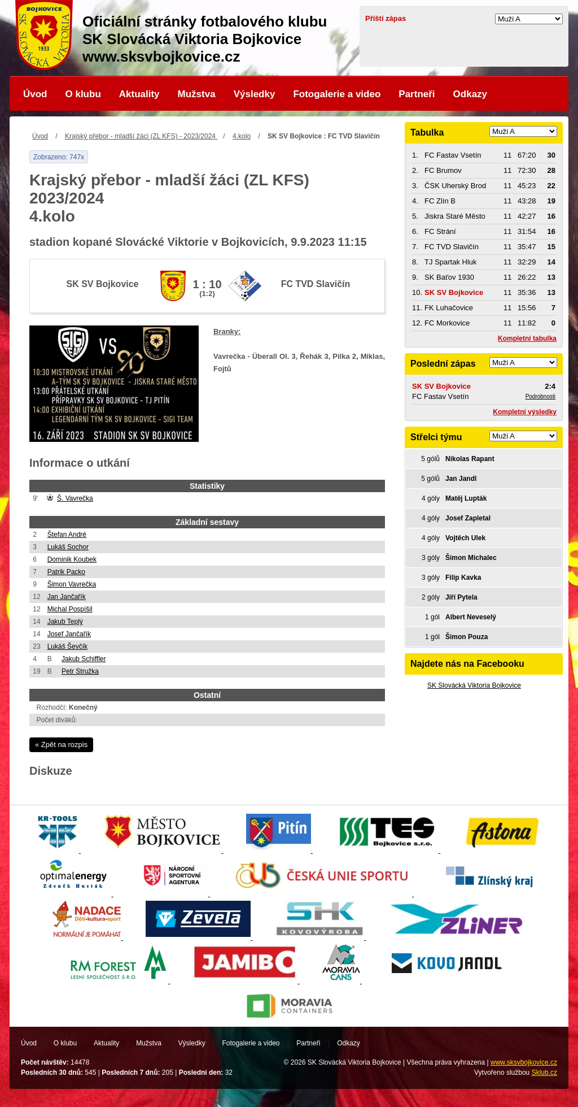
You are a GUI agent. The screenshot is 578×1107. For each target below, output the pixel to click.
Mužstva (197, 94)
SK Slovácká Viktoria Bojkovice (474, 685)
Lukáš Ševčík (67, 646)
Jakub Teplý (65, 622)
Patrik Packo (66, 572)
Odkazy (470, 94)
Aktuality (139, 94)
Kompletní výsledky (525, 412)
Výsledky (254, 94)
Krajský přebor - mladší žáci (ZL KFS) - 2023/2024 (141, 136)
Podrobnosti (540, 396)
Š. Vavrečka (75, 498)
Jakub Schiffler (84, 659)
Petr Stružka (80, 671)
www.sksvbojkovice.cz (524, 1062)
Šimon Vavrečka (71, 584)
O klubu (83, 94)
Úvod (35, 94)
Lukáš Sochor (68, 547)
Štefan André (66, 535)
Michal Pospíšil (70, 609)
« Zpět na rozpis (61, 744)
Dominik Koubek (72, 559)
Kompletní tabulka (527, 338)
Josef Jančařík (69, 634)
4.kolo (242, 136)
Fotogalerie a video (336, 94)
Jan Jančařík (66, 597)
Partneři (417, 94)
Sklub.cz (544, 1072)
